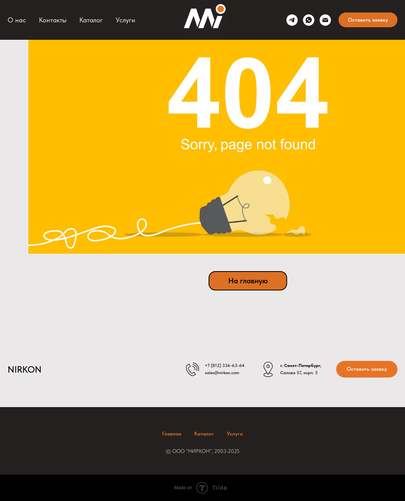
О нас (17, 20)
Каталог (91, 20)
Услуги (125, 20)
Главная (171, 434)
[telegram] (292, 20)
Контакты (52, 20)
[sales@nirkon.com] (325, 20)
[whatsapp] (308, 20)
